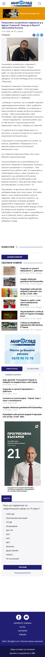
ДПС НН (9, 530)
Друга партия (12, 550)
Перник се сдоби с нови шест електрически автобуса (30, 302)
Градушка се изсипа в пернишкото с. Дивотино (31, 269)
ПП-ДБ (9, 522)
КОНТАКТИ (22, 631)
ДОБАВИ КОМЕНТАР (14, 257)
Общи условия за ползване (22, 649)
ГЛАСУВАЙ (22, 567)
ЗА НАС (22, 627)
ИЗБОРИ (22, 634)
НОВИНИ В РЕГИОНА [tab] (12, 369)
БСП (8, 534)
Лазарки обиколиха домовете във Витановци (31, 280)
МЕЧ (8, 542)
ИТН (8, 538)
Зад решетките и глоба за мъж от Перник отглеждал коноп (32, 313)
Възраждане (12, 526)
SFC (33, 653)
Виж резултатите (22, 573)
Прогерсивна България (16, 518)
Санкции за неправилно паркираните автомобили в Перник (31, 325)
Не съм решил (12, 559)
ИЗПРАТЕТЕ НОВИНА (22, 623)
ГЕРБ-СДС (10, 514)
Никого (9, 555)
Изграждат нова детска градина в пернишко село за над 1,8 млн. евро (31, 291)
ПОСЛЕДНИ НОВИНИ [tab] (33, 369)
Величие (10, 546)
